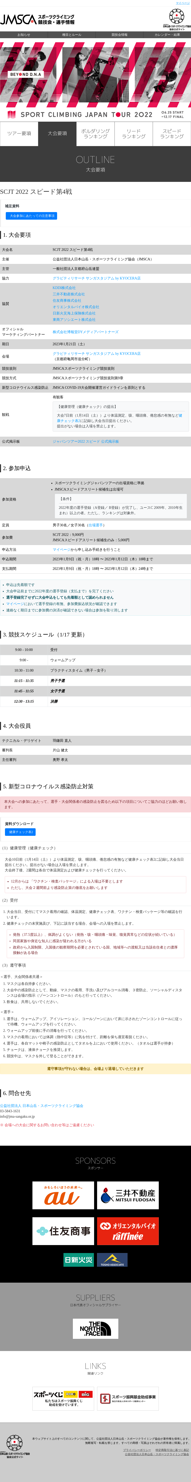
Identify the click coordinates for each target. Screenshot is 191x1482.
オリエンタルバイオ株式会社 (76, 307)
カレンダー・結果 (167, 34)
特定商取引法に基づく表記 (172, 1450)
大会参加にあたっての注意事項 (32, 215)
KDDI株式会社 (64, 288)
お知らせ (24, 34)
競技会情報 (120, 34)
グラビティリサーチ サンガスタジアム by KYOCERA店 (97, 278)
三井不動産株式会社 (69, 294)
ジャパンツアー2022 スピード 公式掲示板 (86, 441)
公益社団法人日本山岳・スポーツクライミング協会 (157, 1454)
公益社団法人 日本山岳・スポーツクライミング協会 (41, 1106)
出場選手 (96, 525)
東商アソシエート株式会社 (74, 320)
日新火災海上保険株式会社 (74, 313)
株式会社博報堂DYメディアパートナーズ (86, 332)
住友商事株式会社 (67, 301)
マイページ (183, 3)
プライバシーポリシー (137, 1450)
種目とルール (71, 34)
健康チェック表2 (21, 832)
